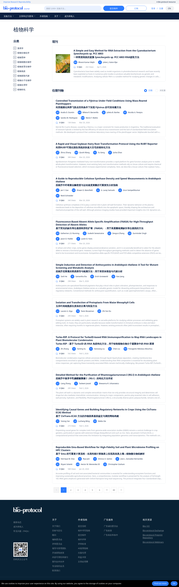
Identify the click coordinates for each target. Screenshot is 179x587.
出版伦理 (82, 552)
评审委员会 (57, 543)
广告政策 (108, 530)
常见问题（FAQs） (21, 531)
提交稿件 (82, 535)
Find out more (160, 583)
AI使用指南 (83, 548)
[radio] (148, 90)
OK (174, 583)
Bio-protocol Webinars (153, 542)
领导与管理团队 (59, 548)
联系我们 (56, 570)
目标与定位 (57, 530)
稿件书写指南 (84, 530)
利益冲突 (82, 557)
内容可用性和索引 (60, 557)
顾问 (54, 535)
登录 (153, 8)
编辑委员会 (57, 539)
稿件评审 (82, 539)
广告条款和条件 (111, 535)
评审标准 (82, 543)
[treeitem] (31, 48)
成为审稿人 (70, 16)
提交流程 (82, 526)
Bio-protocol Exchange (153, 530)
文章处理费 (83, 561)
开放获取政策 (58, 552)
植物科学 (23, 29)
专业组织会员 (58, 566)
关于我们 (56, 526)
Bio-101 (146, 526)
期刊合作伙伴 (58, 561)
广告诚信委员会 (111, 526)
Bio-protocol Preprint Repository (152, 536)
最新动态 (17, 522)
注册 (161, 8)
